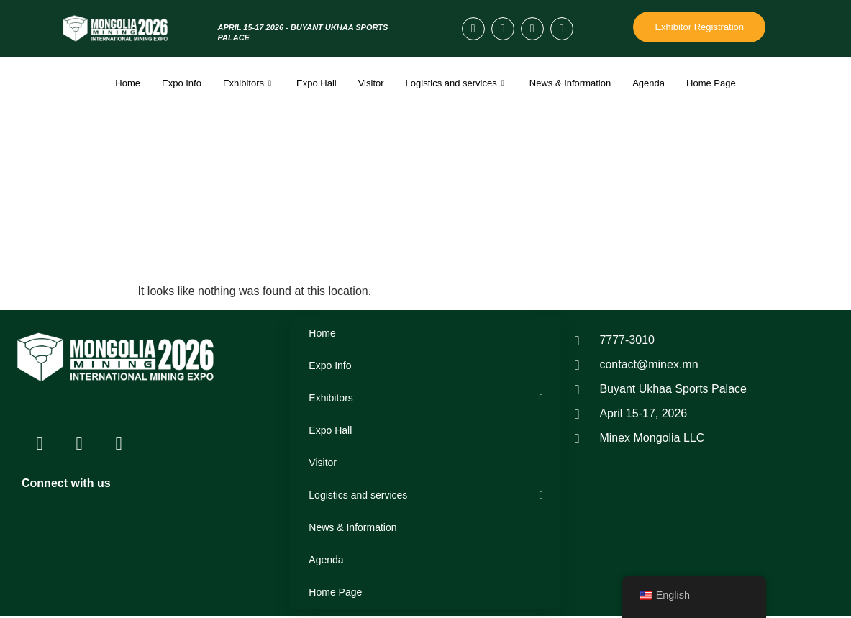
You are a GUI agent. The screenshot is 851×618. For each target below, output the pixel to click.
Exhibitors (249, 83)
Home (127, 83)
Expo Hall (316, 83)
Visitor (371, 83)
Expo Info (181, 83)
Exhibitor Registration (699, 27)
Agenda (648, 83)
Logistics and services (457, 83)
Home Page (711, 83)
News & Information (570, 83)
